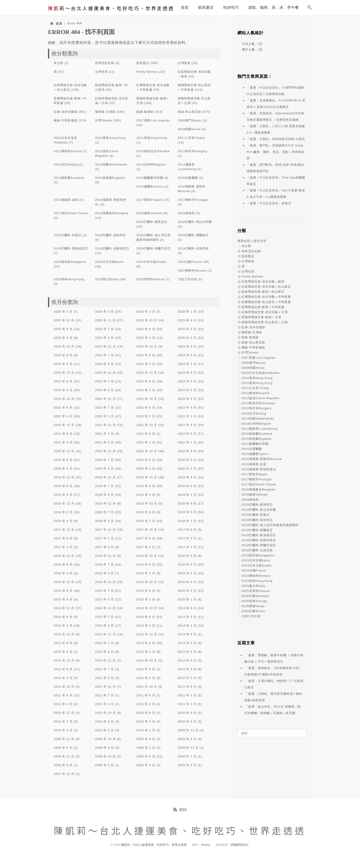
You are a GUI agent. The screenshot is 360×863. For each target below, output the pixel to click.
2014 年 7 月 (104, 617)
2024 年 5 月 (187, 355)
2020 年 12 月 (64, 451)
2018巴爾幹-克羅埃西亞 (112, 248)
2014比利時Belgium (151, 164)
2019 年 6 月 (145, 486)
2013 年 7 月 (104, 643)
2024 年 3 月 (104, 364)
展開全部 (243, 241)
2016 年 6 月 (145, 564)
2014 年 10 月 (146, 608)
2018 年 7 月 (104, 512)
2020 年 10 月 (146, 451)
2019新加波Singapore (70, 261)
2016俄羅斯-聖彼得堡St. (259, 469)
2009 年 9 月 (145, 739)
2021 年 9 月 (187, 425)
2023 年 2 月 (145, 390)
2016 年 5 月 (187, 564)
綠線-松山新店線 (189, 111)
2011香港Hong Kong (151, 138)
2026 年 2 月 (145, 311)
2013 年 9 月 (187, 634)
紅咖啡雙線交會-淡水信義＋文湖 (265, 312)
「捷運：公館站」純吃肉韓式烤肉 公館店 (276, 139)
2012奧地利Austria (68, 151)
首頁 (59, 23)
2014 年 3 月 (104, 625)
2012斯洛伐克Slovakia (153, 151)
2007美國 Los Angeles (153, 120)
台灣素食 (184, 63)
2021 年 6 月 (145, 433)
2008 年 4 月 (145, 765)
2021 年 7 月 (104, 433)
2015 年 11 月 (105, 582)
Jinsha (205, 844)
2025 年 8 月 (63, 329)
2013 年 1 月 (187, 651)
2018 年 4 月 (63, 521)
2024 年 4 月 (63, 364)
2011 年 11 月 (105, 686)
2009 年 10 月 (105, 739)
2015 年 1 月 (187, 599)
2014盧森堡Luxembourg (260, 428)
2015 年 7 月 (104, 590)
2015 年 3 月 (104, 599)
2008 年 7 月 (187, 756)
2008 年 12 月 (188, 747)
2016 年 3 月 (104, 573)
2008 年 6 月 (63, 765)
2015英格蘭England (109, 177)
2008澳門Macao (190, 120)
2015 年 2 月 (145, 599)
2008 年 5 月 (104, 765)
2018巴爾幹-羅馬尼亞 (151, 222)
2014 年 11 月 (105, 608)
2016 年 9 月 (187, 556)
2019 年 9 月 (187, 477)
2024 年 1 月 (187, 364)
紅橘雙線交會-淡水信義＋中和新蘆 (266, 296)
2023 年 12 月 (64, 372)
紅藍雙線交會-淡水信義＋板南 (263, 281)
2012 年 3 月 (104, 678)
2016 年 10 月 (146, 556)
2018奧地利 (186, 213)
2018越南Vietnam (149, 213)
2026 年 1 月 (187, 311)
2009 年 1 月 (145, 747)
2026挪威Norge (253, 606)
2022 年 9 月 (187, 399)
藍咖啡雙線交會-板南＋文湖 (261, 317)
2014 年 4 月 (63, 625)
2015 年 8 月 (63, 590)
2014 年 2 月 (145, 625)
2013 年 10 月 (146, 634)
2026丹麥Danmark (255, 596)
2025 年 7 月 (104, 329)
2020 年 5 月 (187, 460)
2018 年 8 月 (63, 512)
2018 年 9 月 (187, 503)
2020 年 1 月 (187, 468)
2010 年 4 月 (187, 721)
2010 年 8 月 (187, 712)
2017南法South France (71, 213)
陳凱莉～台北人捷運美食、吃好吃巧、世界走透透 (154, 844)
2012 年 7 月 (104, 669)
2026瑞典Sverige (254, 601)
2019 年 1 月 (187, 494)
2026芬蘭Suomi (253, 611)
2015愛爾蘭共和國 (149, 177)
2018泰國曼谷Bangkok (111, 213)
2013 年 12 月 (64, 634)
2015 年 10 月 (146, 582)
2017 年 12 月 (64, 529)
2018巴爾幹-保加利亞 (110, 235)
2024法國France (190, 261)
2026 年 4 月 (63, 311)
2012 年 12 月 (64, 660)
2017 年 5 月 (187, 538)
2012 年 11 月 (105, 660)
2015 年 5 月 (187, 590)
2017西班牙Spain (149, 200)
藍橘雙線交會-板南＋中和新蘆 (263, 307)
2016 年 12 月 (64, 556)
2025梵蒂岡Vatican (150, 279)
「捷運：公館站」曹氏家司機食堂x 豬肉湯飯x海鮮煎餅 (273, 697)
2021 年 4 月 (63, 442)
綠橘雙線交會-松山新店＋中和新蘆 (266, 302)
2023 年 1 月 (187, 390)
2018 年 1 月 (187, 521)
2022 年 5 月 (187, 407)
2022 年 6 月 (145, 407)
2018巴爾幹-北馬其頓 (193, 248)
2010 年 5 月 (145, 721)
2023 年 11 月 (105, 372)
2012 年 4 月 (63, 678)
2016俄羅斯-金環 (66, 200)
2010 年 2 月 (104, 730)
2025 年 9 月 (187, 320)
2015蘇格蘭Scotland (69, 177)
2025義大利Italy (107, 279)
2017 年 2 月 (145, 547)
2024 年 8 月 (63, 355)
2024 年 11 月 (105, 346)
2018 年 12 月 (64, 503)
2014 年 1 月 (187, 625)
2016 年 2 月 (145, 573)
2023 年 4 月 (63, 390)
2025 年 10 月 (146, 320)
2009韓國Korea (189, 129)
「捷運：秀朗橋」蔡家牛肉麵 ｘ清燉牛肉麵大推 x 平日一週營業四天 (274, 658)
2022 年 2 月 (145, 416)
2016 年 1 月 (187, 573)
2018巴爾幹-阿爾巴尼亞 (153, 248)
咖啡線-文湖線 (105, 111)
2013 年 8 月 (63, 643)
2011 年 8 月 (63, 695)
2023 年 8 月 (63, 381)
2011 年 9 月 (187, 686)
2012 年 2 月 (145, 678)
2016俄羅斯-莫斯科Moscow (262, 459)
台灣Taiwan (103, 120)
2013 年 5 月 (187, 643)
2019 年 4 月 (63, 494)
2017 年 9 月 (187, 529)
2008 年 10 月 (105, 756)
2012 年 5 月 (187, 669)
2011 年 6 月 (145, 695)
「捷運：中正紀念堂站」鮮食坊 (269, 203)
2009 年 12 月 (188, 730)
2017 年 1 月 (187, 547)
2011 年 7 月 (104, 695)
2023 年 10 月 (146, 372)
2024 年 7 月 (104, 355)
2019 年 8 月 (63, 486)
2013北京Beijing (66, 164)
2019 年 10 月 (146, 477)
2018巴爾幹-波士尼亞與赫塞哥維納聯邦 (270, 525)
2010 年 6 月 (104, 721)
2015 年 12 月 (64, 582)
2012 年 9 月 (187, 660)
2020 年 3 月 (104, 468)
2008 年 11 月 (64, 756)
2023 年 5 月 (187, 381)
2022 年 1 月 (187, 416)
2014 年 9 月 (187, 608)
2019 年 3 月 (104, 494)
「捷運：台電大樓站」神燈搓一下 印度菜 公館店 (274, 684)
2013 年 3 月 (104, 651)
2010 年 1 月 (145, 730)
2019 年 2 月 (145, 494)
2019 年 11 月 (105, 477)
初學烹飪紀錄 (104, 63)
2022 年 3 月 (104, 416)
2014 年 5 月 (187, 617)
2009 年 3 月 (104, 747)
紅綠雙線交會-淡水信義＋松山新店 (266, 286)
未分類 (58, 63)
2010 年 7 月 (63, 721)
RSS (179, 809)
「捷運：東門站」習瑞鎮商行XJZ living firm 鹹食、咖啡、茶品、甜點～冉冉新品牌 (275, 152)
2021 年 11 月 (105, 425)
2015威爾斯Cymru (149, 186)
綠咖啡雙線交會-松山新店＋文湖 (265, 322)
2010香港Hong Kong (110, 138)
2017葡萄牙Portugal (193, 200)
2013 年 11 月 (105, 634)
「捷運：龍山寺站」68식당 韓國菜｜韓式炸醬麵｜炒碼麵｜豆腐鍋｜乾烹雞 (272, 710)
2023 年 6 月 (145, 381)
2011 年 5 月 (187, 695)
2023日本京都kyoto (109, 261)
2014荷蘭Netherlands (111, 164)
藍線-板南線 (145, 111)
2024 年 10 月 (146, 346)
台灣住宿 (101, 71)
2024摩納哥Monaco (192, 270)
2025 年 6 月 (145, 329)
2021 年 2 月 (145, 442)
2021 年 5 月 (187, 433)
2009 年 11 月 (64, 739)
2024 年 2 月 (145, 364)
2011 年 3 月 (104, 704)
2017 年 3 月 (104, 547)
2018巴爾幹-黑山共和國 (195, 222)
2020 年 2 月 (145, 468)
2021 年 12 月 (64, 425)
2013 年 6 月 (145, 643)
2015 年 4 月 (63, 599)
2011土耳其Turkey (191, 138)
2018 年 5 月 (187, 512)
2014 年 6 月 (145, 617)
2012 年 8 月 (63, 669)
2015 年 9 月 (187, 582)
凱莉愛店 (142, 63)
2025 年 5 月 (187, 329)
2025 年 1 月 (187, 337)
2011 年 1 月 (187, 704)
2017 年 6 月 (145, 538)
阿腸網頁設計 (240, 844)
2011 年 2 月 (145, 704)
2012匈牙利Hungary (193, 151)
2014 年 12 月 (64, 608)
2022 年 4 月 (63, 416)
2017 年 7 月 (104, 538)
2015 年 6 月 (145, 590)
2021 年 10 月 (146, 425)
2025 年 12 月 (64, 320)
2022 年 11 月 (105, 399)
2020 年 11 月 (105, 451)
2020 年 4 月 (63, 468)
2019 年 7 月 (104, 486)
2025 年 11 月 (105, 320)
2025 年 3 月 (104, 337)
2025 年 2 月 (145, 337)
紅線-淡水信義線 (65, 111)
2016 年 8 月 (63, 564)
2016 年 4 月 (63, 573)
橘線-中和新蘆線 (65, 120)
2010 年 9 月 (145, 712)
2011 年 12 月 (64, 686)
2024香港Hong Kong (69, 279)
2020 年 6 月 (145, 460)
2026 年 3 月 (104, 311)
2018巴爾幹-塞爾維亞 (193, 235)
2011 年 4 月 (63, 704)
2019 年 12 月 (64, 477)
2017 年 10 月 (146, 529)
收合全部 (259, 241)
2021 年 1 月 (187, 442)
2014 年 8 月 (63, 617)
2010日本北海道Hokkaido (260, 373)
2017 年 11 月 (105, 529)
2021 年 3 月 (104, 442)
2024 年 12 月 (64, 346)
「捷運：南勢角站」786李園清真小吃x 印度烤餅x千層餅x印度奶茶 (272, 671)
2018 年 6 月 (145, 512)
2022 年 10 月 (146, 399)
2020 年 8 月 (63, 460)
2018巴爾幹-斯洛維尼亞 (71, 248)
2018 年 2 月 (145, 521)
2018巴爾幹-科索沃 (68, 235)
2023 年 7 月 (104, 381)
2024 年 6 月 (145, 355)
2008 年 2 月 (187, 765)
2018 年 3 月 (104, 521)
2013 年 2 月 (145, 651)
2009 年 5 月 (63, 747)
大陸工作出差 (187, 279)
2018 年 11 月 (105, 503)
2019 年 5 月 (187, 486)
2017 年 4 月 (63, 547)
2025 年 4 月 (63, 337)
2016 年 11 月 (105, 556)
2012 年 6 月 (145, 669)
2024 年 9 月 (187, 346)
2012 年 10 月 (146, 660)
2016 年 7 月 (104, 564)
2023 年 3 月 (104, 390)
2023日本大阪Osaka (151, 261)
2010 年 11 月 (64, 712)
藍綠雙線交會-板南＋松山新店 (263, 291)
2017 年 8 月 (63, 538)
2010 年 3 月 (63, 730)
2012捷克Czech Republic (261, 398)
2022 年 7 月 (104, 407)
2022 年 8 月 (63, 407)
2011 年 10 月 (146, 686)
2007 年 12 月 (64, 774)
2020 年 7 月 (104, 460)
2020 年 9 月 (187, 451)
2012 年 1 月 (187, 678)
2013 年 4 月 (63, 651)
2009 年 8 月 (187, 739)
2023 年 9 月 (187, 372)
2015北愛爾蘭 (188, 177)
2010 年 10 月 (105, 712)
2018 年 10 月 (146, 503)
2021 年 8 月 (63, 433)
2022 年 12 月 (64, 399)
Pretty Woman (147, 71)
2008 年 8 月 (145, 756)
